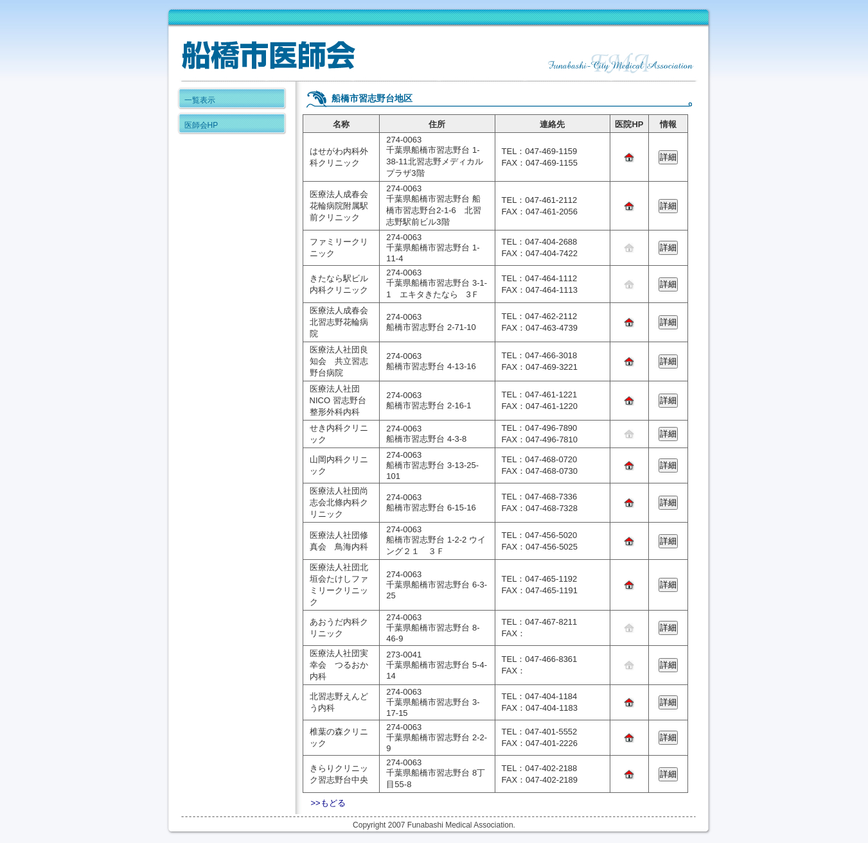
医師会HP (201, 125)
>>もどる (328, 803)
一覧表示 (199, 100)
